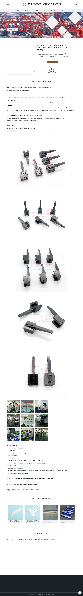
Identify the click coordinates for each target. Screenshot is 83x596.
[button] (8, 5)
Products (27, 11)
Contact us (53, 11)
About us (63, 11)
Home (18, 11)
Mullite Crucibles (20, 484)
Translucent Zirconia (33, 484)
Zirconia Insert (26, 484)
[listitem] (41, 71)
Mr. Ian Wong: (11, 550)
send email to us (52, 61)
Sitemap (52, 594)
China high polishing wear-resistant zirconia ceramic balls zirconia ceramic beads (23, 490)
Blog (44, 11)
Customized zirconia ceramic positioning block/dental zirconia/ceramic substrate (24, 489)
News (36, 11)
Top (80, 592)
